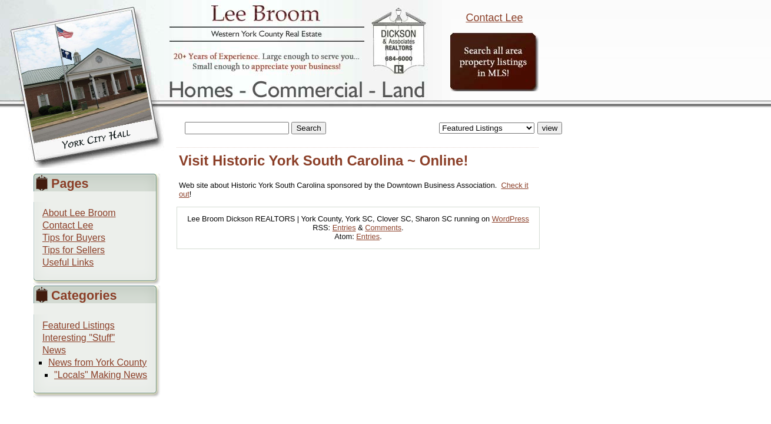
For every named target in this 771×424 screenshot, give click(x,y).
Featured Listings (78, 325)
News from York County (97, 362)
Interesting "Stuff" (78, 338)
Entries (344, 227)
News (54, 350)
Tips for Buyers (73, 238)
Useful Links (68, 262)
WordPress (510, 218)
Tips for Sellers (73, 250)
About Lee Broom (79, 213)
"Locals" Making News (100, 375)
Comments (383, 227)
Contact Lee (494, 18)
